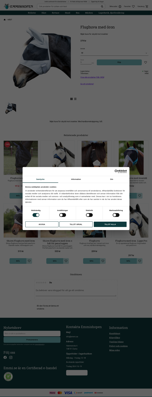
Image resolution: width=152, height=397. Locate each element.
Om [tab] (111, 179)
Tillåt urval (76, 224)
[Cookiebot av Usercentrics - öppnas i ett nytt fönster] (116, 171)
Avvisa (42, 224)
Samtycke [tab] (40, 179)
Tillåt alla (110, 224)
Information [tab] (76, 179)
